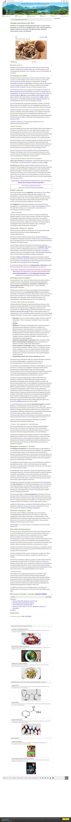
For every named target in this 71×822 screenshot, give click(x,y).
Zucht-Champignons (15, 95)
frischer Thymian (26, 162)
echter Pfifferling (18, 401)
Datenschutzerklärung (33, 778)
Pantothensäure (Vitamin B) (39, 265)
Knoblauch (16, 100)
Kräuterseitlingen (40, 95)
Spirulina (45, 250)
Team (10, 778)
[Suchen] (40, 1)
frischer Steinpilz (27, 421)
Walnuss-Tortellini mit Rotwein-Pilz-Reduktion (21, 91)
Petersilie (23, 99)
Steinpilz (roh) (42, 299)
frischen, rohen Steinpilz (18, 474)
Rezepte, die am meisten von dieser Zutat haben (31, 182)
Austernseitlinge (36, 487)
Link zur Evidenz (41, 594)
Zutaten (12, 19)
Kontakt (26, 778)
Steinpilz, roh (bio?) (15, 119)
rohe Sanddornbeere (26, 260)
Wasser (12, 105)
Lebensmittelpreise (40, 206)
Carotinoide (34, 320)
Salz (37, 97)
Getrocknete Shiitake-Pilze (45, 252)
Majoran (39, 99)
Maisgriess (29, 160)
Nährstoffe (48, 597)
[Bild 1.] (31, 54)
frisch (28, 67)
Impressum (5, 778)
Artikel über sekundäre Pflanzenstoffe (19, 311)
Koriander (44, 99)
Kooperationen (20, 778)
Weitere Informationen (7, 820)
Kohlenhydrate (48, 238)
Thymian (34, 99)
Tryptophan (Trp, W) (43, 247)
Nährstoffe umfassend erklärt (41, 273)
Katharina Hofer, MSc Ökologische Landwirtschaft (25, 601)
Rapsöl (34, 162)
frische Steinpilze (42, 237)
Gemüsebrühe (15, 162)
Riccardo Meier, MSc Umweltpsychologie (23, 604)
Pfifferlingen (24, 95)
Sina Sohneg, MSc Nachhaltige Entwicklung (23, 603)
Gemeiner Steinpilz (45, 565)
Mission (14, 778)
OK (65, 819)
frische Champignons (46, 482)
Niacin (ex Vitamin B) (23, 257)
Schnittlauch (29, 99)
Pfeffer (41, 97)
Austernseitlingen (31, 95)
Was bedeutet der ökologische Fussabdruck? (29, 508)
